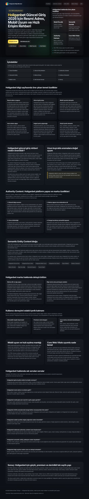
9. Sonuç (61, 79)
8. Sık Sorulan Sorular (38, 79)
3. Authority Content (64, 70)
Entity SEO (66, 3)
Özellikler (48, 3)
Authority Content (57, 3)
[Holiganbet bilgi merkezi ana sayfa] (14, 4)
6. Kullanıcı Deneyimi (64, 75)
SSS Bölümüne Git (25, 41)
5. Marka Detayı (37, 75)
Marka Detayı (75, 3)
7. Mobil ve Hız (12, 79)
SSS (81, 3)
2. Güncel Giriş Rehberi (39, 70)
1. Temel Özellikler (12, 70)
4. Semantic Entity (13, 75)
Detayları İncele (13, 41)
